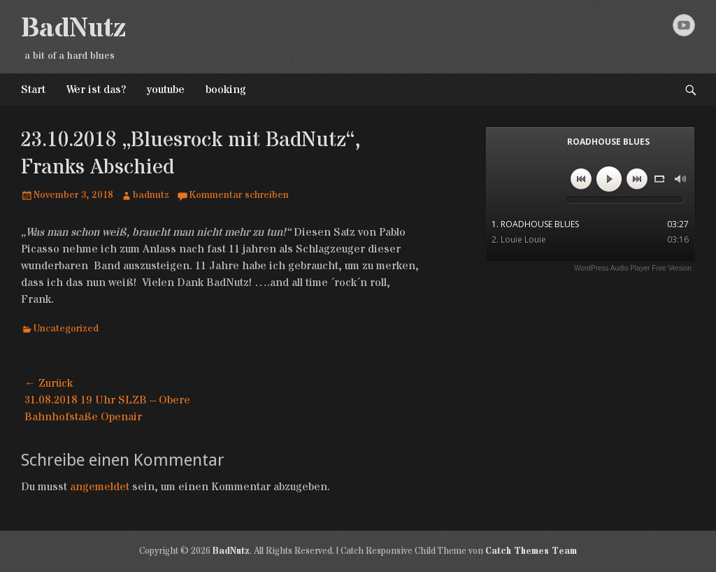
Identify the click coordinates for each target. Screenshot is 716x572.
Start (33, 89)
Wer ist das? (96, 89)
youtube (166, 89)
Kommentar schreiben (239, 195)
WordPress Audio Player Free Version (633, 268)
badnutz (151, 195)
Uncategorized (66, 329)
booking (226, 89)
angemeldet (99, 486)
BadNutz (73, 28)
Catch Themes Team (531, 551)
